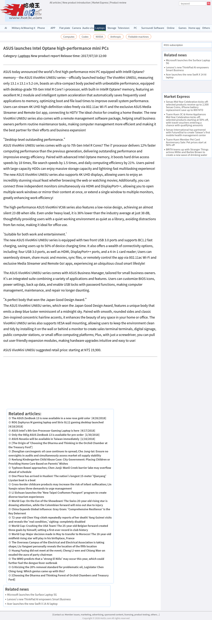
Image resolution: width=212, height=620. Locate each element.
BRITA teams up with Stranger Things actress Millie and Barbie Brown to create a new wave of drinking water (187, 152)
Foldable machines (138, 36)
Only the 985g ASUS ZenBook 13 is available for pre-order (48, 434)
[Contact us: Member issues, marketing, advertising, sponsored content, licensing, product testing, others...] (106, 614)
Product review (118, 2)
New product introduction (77, 2)
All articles (55, 2)
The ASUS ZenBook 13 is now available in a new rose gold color (51, 418)
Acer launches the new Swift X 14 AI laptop (32, 603)
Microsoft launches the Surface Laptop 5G (32, 594)
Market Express (100, 2)
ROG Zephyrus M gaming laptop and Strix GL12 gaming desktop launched (58, 422)
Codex (85, 36)
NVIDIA (99, 36)
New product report (45, 56)
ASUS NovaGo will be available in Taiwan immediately (45, 439)
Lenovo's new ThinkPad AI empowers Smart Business (39, 599)
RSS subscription (173, 45)
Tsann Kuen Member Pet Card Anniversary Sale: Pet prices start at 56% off (186, 142)
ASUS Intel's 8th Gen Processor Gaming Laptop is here (45, 430)
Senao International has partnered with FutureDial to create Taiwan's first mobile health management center (188, 132)
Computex (68, 36)
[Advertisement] (130, 13)
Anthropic (115, 36)
